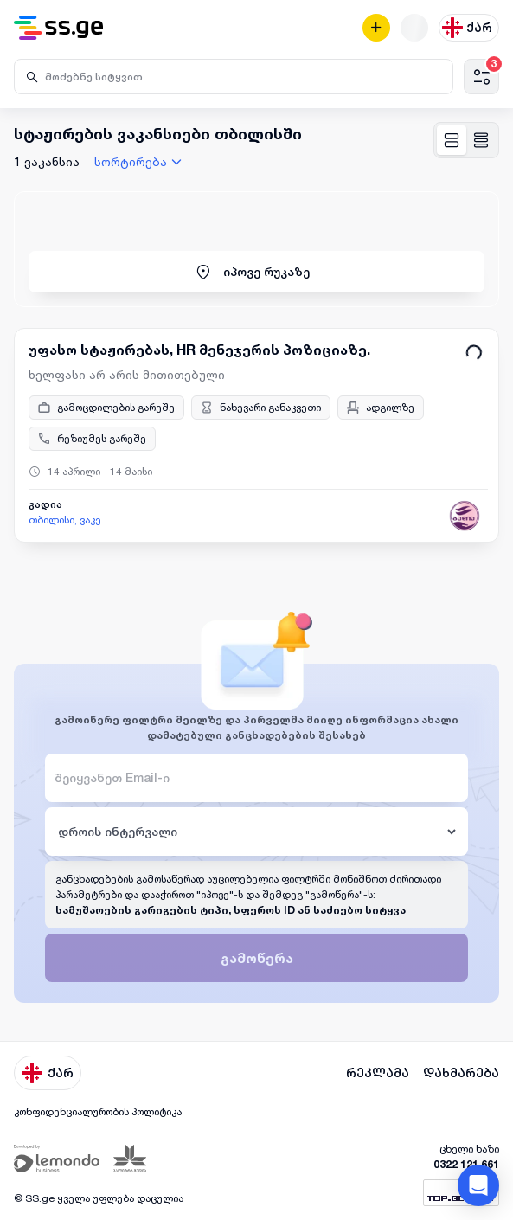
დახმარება (461, 1073)
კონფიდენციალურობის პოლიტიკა (98, 1111)
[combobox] (140, 161)
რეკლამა (377, 1073)
